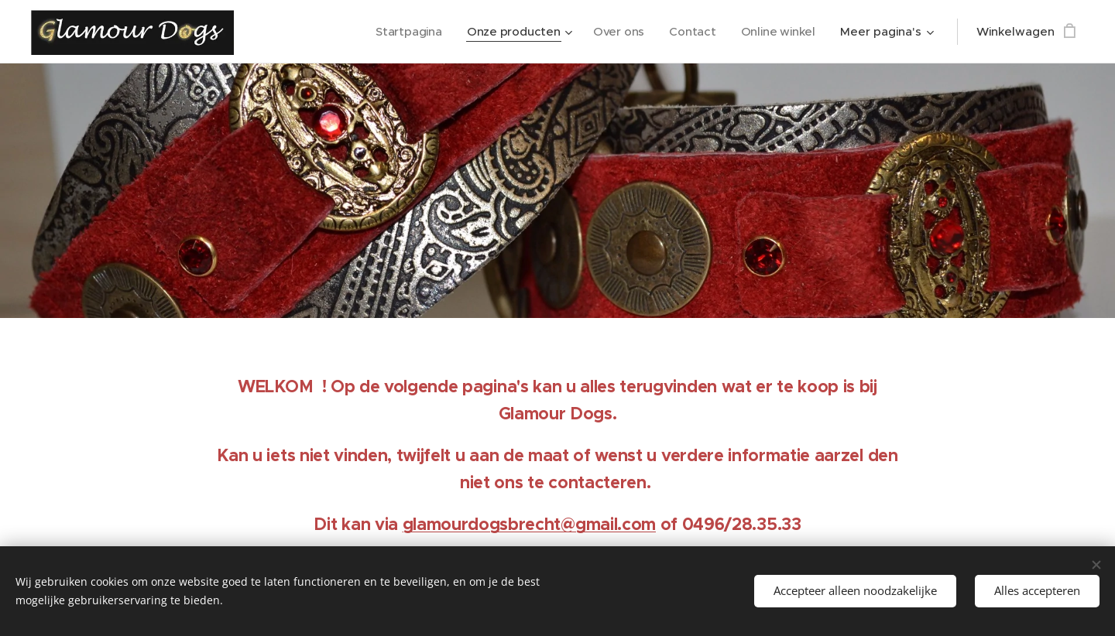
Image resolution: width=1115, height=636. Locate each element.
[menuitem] (405, 31)
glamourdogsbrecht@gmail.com (529, 524)
